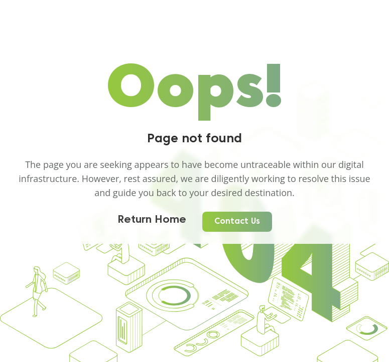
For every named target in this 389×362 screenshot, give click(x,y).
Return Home (151, 220)
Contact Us (237, 221)
